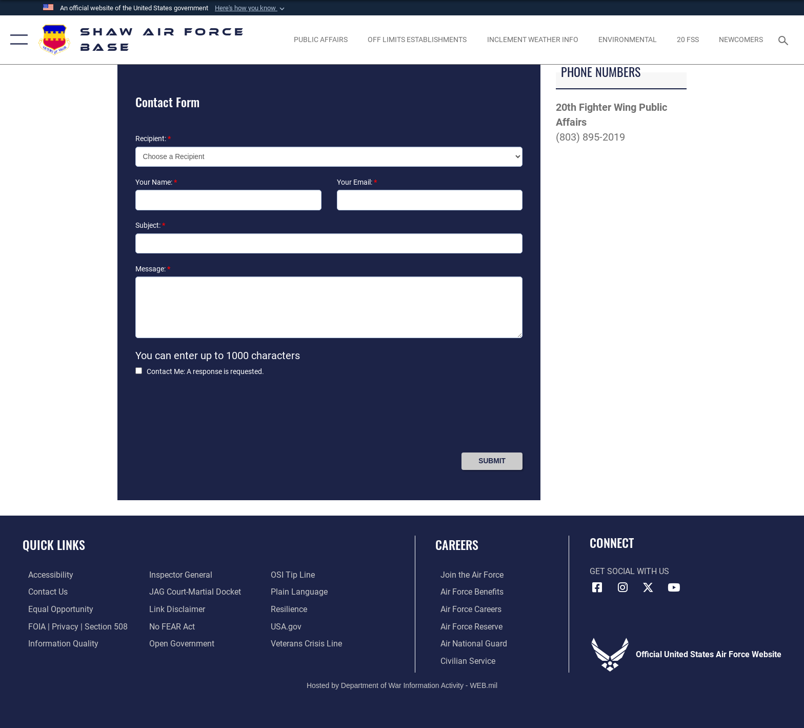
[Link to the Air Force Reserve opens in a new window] (466, 626)
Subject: (150, 225)
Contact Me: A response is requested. (205, 371)
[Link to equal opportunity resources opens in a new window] (55, 609)
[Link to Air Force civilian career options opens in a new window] (462, 660)
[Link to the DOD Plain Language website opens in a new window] (300, 592)
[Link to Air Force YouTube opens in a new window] (673, 587)
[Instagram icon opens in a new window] (622, 587)
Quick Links (54, 545)
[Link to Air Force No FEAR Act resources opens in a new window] (170, 626)
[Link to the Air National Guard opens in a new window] (468, 643)
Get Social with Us (629, 571)
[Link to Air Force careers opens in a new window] (465, 609)
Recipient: (153, 138)
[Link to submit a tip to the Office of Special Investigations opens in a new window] (294, 575)
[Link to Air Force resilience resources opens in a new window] (290, 609)
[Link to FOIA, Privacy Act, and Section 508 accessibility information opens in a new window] (72, 626)
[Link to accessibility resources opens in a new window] (45, 575)
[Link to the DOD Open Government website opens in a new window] (180, 643)
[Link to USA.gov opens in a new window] (287, 626)
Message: (152, 269)
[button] (251, 8)
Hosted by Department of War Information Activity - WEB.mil (402, 684)
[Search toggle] (785, 39)
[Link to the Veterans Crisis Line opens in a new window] (308, 643)
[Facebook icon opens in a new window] (597, 587)
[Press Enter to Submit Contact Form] (492, 461)
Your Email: (357, 182)
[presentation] (213, 419)
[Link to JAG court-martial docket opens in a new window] (193, 592)
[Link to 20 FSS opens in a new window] (687, 39)
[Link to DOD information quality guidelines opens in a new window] (58, 643)
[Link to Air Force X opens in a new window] (648, 587)
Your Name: (156, 182)
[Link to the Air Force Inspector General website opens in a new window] (179, 575)
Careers (456, 545)
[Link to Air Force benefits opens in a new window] (466, 592)
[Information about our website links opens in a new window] (176, 609)
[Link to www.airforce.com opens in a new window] (466, 575)
